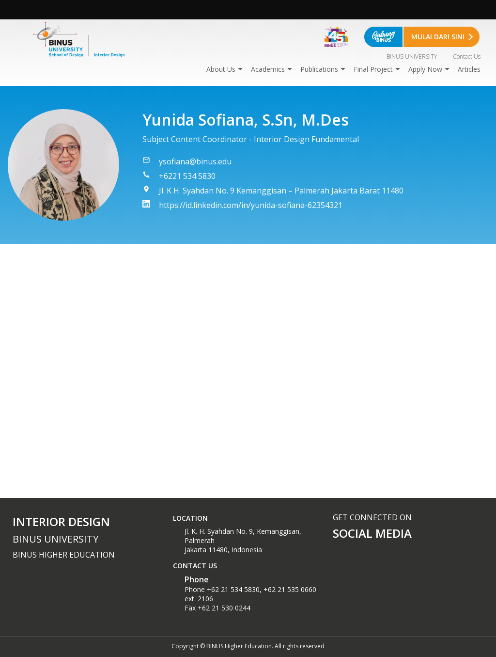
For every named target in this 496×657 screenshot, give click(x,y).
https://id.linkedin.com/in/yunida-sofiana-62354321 (250, 205)
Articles (469, 69)
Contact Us (466, 56)
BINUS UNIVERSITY (412, 56)
